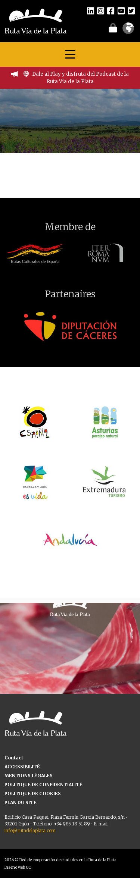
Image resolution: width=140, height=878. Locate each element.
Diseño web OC (17, 867)
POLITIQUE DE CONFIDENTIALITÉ (43, 784)
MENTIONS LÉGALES (28, 775)
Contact (13, 758)
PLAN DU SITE (20, 802)
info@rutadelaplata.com (30, 830)
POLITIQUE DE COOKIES (32, 793)
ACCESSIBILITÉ (22, 766)
